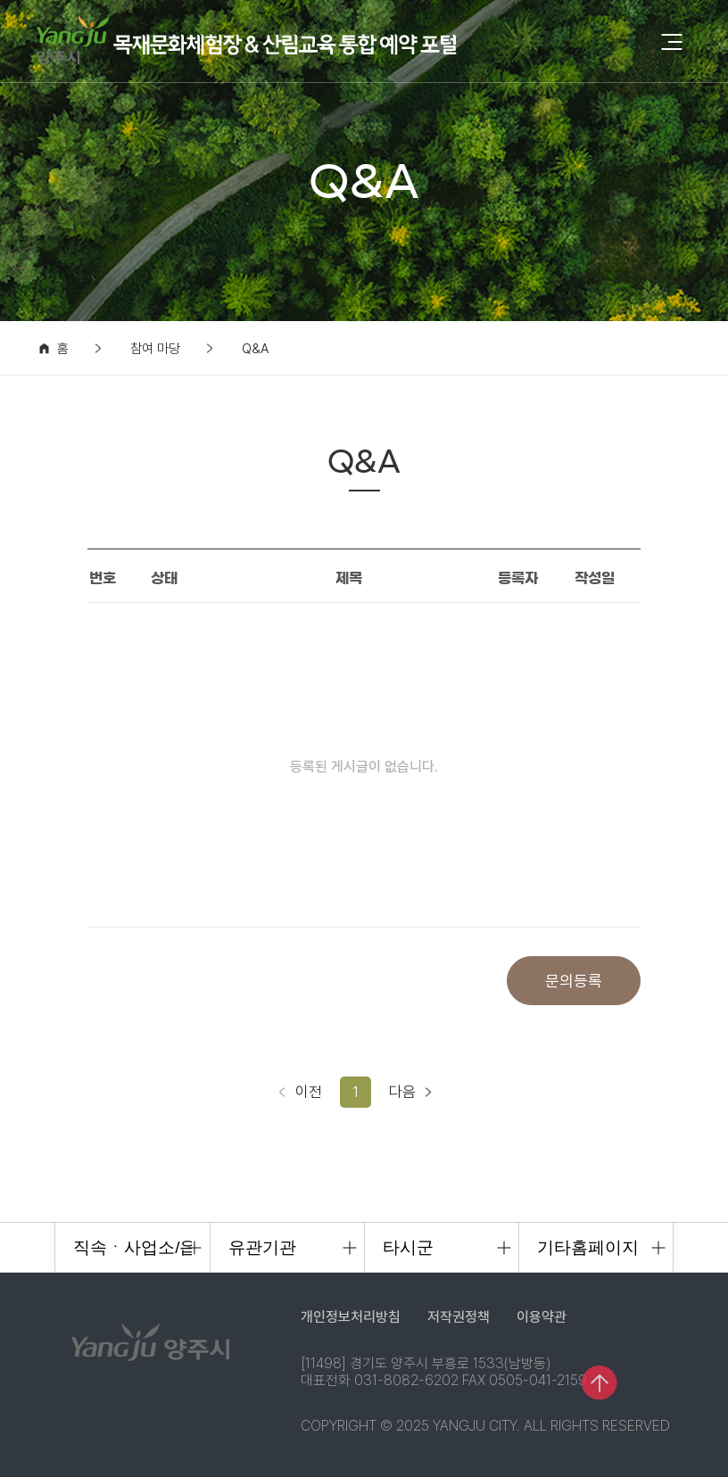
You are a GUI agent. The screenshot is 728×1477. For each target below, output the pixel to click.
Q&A (255, 349)
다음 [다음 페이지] (402, 1092)
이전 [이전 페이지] (308, 1092)
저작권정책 (458, 1316)
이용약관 (542, 1316)
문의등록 (573, 980)
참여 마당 (155, 349)
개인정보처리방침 (351, 1316)
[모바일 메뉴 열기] (671, 43)
